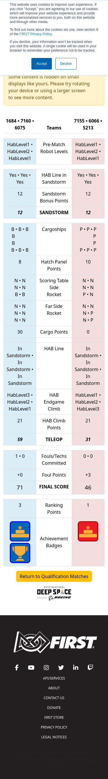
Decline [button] (66, 64)
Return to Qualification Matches (54, 576)
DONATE (54, 707)
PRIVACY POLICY (54, 727)
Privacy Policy (35, 34)
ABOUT (54, 688)
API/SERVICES (54, 678)
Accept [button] (41, 64)
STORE (54, 717)
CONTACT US (54, 697)
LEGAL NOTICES (54, 737)
